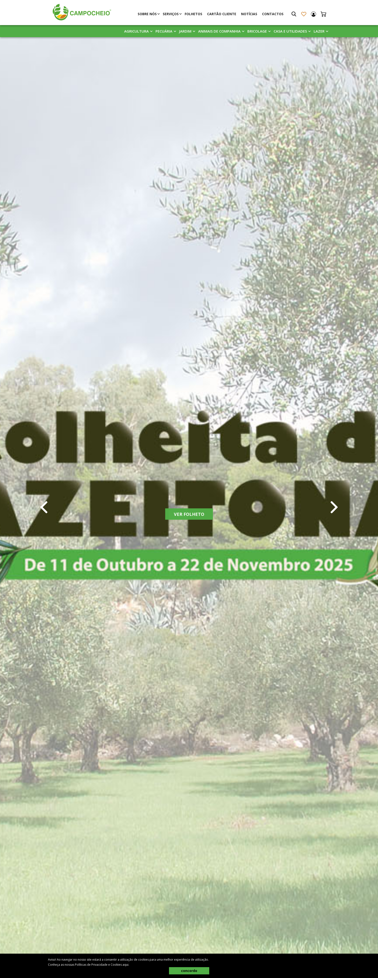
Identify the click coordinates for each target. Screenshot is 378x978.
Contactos (273, 14)
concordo (189, 970)
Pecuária (163, 31)
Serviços (171, 14)
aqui (125, 965)
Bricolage (257, 31)
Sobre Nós (147, 14)
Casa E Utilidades (290, 31)
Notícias (249, 14)
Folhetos (193, 14)
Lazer (319, 31)
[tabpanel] (189, 507)
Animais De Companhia (219, 31)
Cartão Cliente (221, 14)
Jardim (185, 31)
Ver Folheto (189, 516)
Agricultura (136, 31)
